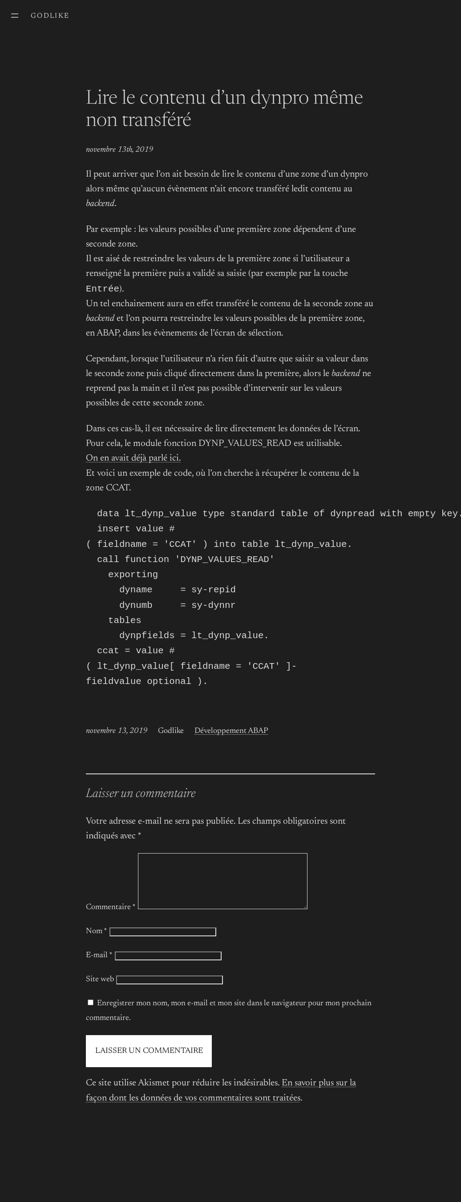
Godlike (50, 16)
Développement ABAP (231, 743)
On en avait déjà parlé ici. (133, 459)
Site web (100, 1002)
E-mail (99, 978)
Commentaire (111, 930)
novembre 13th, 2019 (119, 150)
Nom (96, 954)
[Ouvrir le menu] (14, 15)
